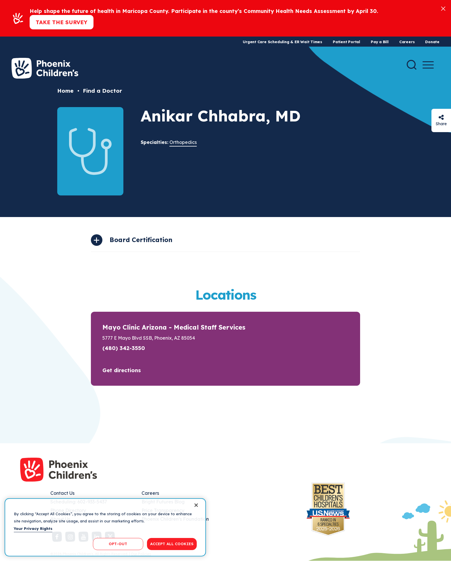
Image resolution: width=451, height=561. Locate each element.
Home (65, 90)
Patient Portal (346, 41)
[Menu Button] (428, 65)
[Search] (411, 65)
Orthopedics (183, 142)
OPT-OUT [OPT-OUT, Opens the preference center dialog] (118, 543)
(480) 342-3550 (123, 348)
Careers (406, 41)
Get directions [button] (121, 370)
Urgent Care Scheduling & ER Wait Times (282, 41)
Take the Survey (61, 22)
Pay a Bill (380, 41)
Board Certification (141, 240)
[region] (105, 527)
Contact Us (62, 493)
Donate (432, 41)
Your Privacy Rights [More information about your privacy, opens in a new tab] (33, 528)
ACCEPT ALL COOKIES (172, 543)
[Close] (443, 8)
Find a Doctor (102, 90)
